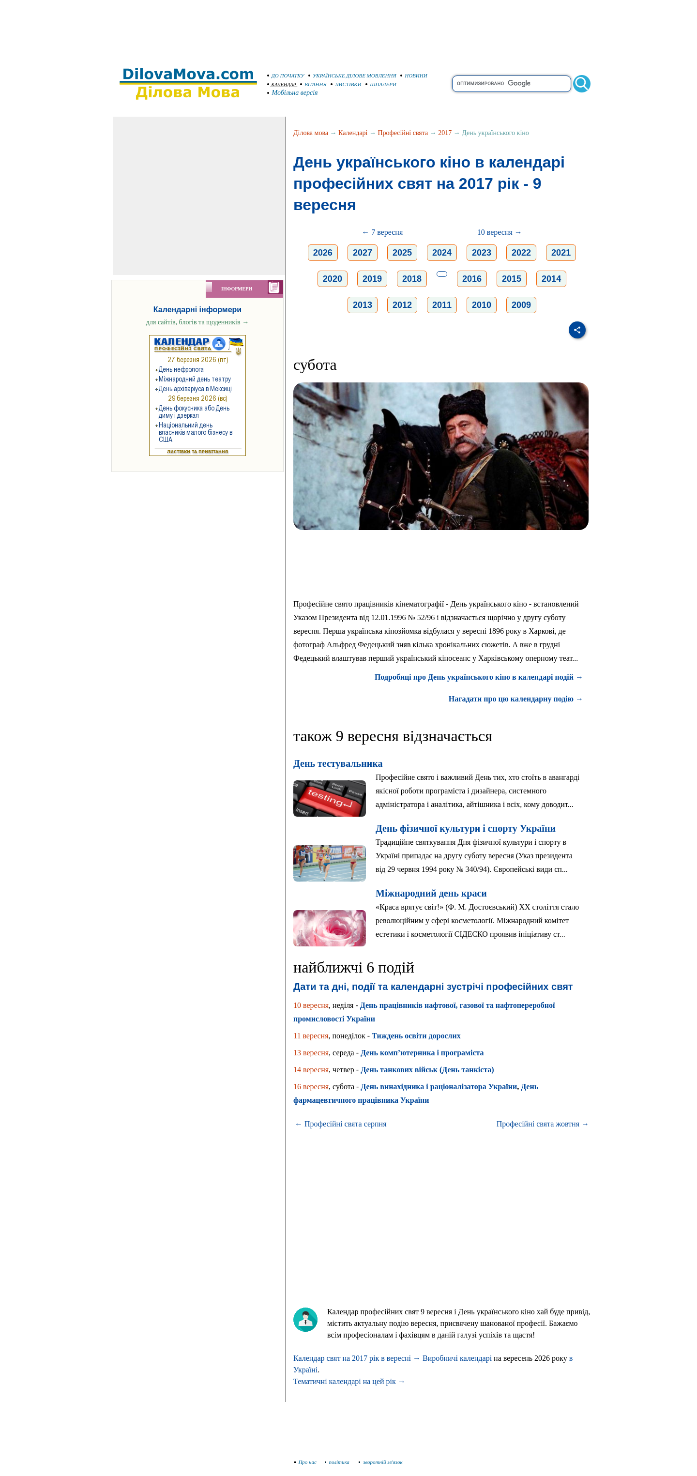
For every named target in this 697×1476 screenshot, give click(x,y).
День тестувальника (337, 763)
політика (338, 1462)
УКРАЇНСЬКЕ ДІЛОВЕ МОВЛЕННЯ (352, 75)
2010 (481, 305)
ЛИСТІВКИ (346, 84)
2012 (402, 305)
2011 (442, 305)
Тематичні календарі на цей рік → (349, 1381)
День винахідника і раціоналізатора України (439, 1086)
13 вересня (311, 1053)
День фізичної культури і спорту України (466, 828)
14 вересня (311, 1069)
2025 (402, 253)
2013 (362, 305)
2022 (521, 253)
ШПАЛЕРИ (380, 84)
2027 (362, 253)
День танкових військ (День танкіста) (427, 1069)
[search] (511, 84)
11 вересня (311, 1036)
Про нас (305, 1462)
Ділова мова (310, 133)
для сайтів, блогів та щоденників (197, 322)
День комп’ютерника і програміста (422, 1053)
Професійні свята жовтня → (543, 1124)
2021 (561, 253)
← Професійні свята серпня (341, 1124)
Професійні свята (403, 133)
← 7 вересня (382, 232)
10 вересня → (499, 232)
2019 (372, 279)
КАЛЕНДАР (281, 84)
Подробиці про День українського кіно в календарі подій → (479, 677)
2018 (412, 279)
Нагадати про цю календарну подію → (516, 699)
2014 (551, 279)
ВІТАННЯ (313, 84)
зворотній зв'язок (381, 1462)
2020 (332, 279)
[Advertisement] (348, 29)
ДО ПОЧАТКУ (285, 75)
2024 (442, 253)
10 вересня (311, 1005)
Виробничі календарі (457, 1358)
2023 (481, 253)
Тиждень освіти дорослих (416, 1036)
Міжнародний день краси (431, 893)
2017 (445, 133)
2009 (521, 305)
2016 (472, 279)
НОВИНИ (413, 75)
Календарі (352, 133)
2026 (323, 253)
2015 (511, 279)
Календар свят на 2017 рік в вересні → (357, 1358)
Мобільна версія (292, 92)
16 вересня (311, 1086)
